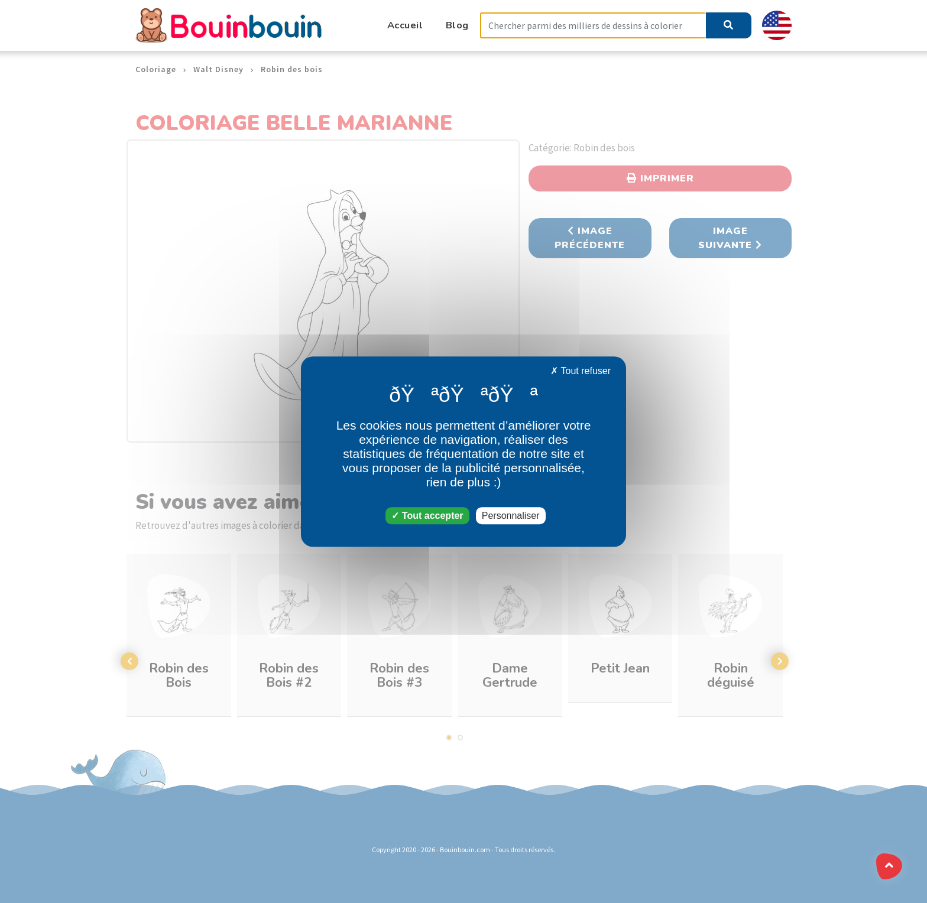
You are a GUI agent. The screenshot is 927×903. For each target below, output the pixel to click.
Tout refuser (580, 371)
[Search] (593, 25)
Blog (457, 25)
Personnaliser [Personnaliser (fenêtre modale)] (511, 516)
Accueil (405, 25)
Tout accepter (427, 516)
